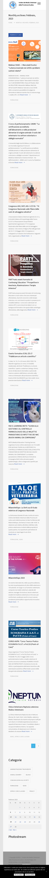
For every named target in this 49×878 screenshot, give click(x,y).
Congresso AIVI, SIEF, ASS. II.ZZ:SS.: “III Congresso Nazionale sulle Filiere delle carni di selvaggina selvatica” (23, 209)
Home (10, 23)
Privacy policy (30, 875)
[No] (46, 871)
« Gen (10, 830)
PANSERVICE (26, 865)
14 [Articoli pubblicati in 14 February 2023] (15, 817)
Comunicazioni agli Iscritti (19, 780)
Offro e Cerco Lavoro (22, 737)
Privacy (32, 791)
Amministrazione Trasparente (20, 769)
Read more (24, 95)
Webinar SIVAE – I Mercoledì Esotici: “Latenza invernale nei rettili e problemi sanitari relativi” (24, 68)
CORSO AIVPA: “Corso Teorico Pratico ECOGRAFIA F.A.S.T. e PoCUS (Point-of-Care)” (23, 644)
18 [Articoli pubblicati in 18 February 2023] (34, 817)
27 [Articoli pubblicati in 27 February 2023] (11, 827)
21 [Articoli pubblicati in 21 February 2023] (15, 822)
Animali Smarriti (15, 775)
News (21, 539)
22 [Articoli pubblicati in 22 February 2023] (20, 822)
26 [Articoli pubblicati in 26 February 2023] (39, 822)
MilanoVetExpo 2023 (16, 578)
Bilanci (28, 775)
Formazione (14, 100)
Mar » (15, 830)
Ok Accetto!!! (19, 875)
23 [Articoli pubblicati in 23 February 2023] (25, 822)
